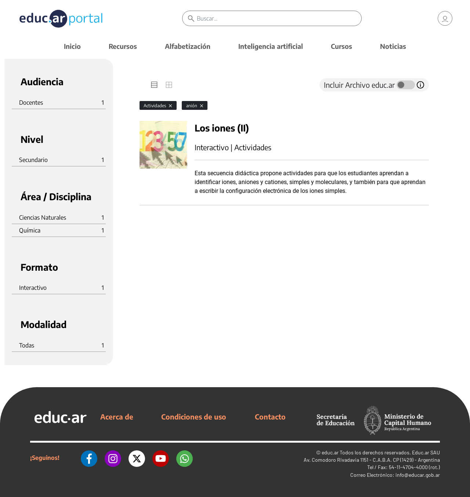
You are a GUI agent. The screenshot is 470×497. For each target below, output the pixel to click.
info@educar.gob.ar (417, 475)
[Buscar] (279, 18)
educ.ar (330, 452)
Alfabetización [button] (187, 46)
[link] (445, 18)
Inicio (72, 46)
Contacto (270, 416)
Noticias (393, 46)
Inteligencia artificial (270, 46)
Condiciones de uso (193, 416)
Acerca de (116, 416)
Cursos (341, 46)
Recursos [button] (123, 46)
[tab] (154, 84)
